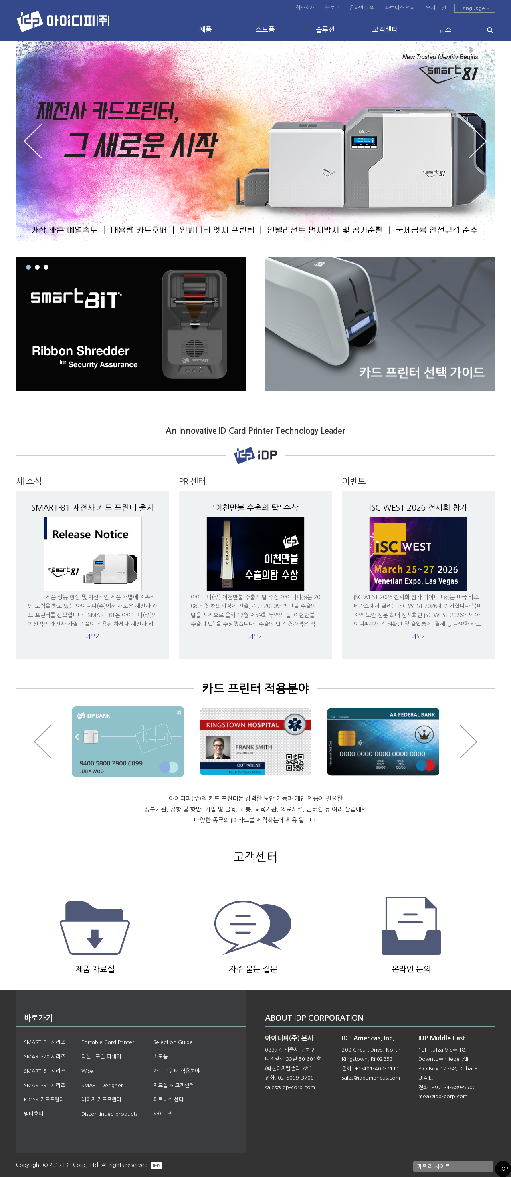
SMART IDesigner (102, 1085)
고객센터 (385, 29)
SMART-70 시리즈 (44, 1056)
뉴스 (445, 29)
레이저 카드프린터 (101, 1099)
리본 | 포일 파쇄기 (101, 1056)
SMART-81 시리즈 (44, 1042)
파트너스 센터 (400, 7)
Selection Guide (173, 1042)
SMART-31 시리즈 (44, 1085)
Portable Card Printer (107, 1042)
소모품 (265, 29)
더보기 (93, 636)
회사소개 (304, 7)
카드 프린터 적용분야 (176, 1071)
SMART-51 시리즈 (44, 1071)
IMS (156, 1165)
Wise (87, 1071)
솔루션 (325, 29)
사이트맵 (162, 1114)
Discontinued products (109, 1114)
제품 (205, 29)
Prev (33, 141)
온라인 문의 (361, 7)
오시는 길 (436, 7)
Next (478, 141)
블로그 (332, 7)
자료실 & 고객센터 (173, 1085)
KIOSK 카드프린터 (44, 1099)
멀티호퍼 (33, 1114)
